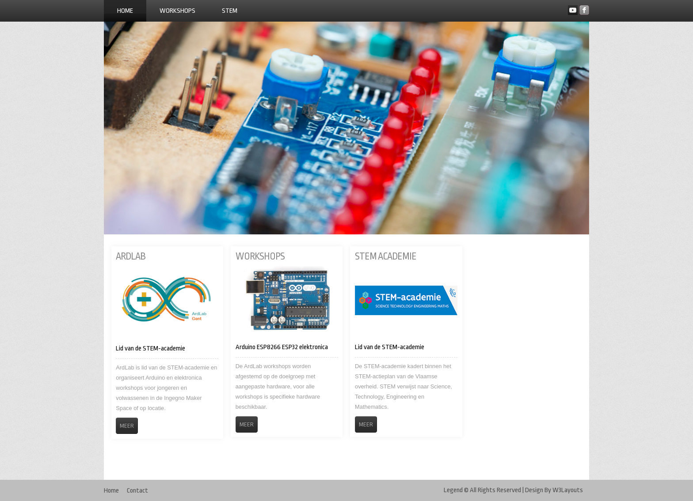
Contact (137, 490)
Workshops (177, 11)
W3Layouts (567, 490)
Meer (127, 425)
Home (125, 11)
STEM (229, 11)
